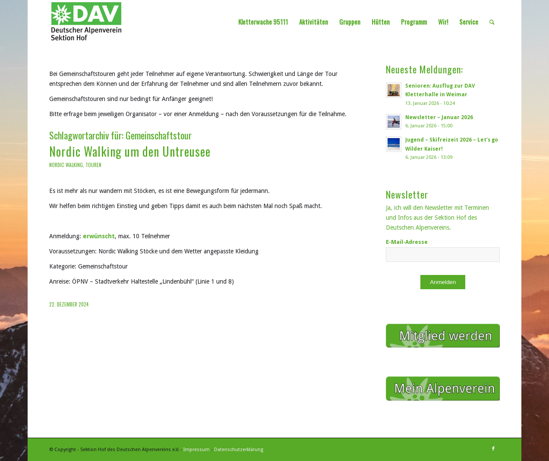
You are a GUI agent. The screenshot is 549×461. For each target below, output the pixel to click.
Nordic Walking (66, 164)
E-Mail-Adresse (407, 242)
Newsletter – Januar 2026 (439, 117)
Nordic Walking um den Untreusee (130, 151)
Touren (93, 164)
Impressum (196, 449)
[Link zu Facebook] (493, 448)
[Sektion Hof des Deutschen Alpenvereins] (86, 21)
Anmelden (443, 282)
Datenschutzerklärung (238, 449)
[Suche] (492, 21)
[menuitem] (263, 21)
